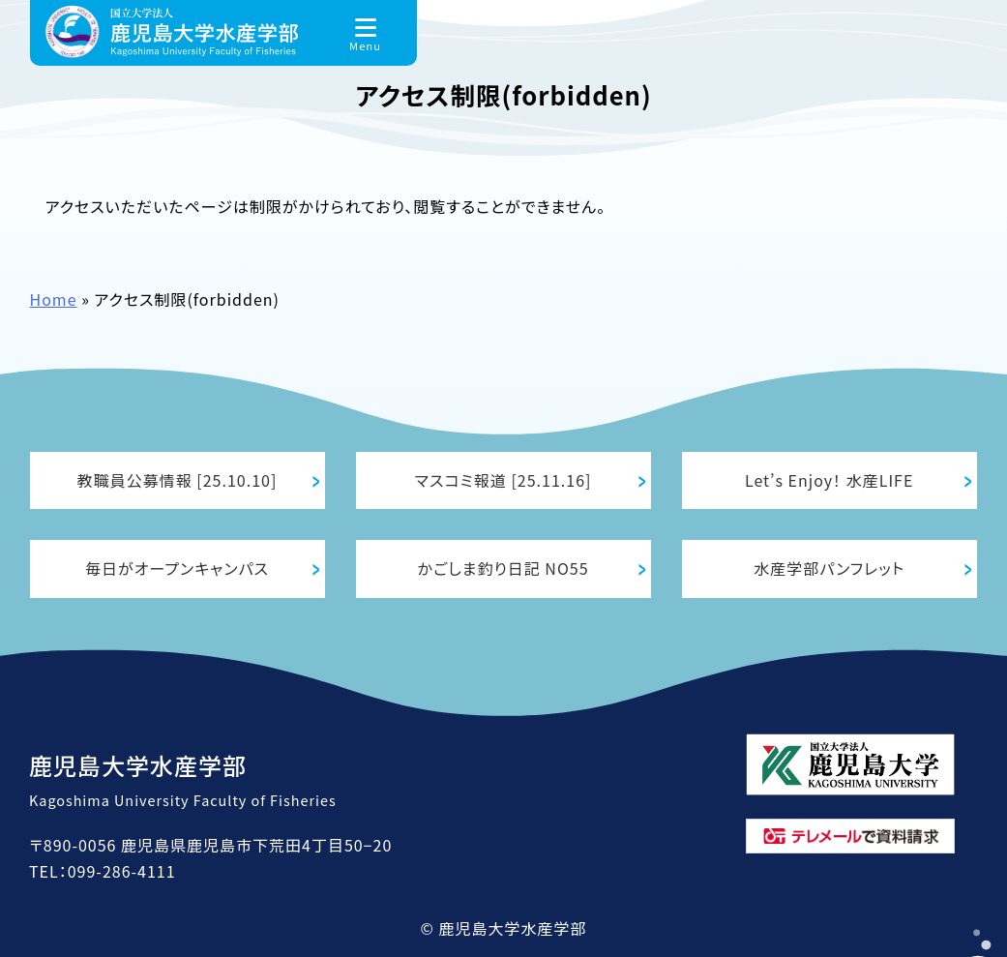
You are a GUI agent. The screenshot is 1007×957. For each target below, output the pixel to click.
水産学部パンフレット (829, 568)
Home (53, 299)
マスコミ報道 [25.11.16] (503, 480)
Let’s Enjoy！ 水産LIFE (829, 480)
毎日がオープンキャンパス (177, 568)
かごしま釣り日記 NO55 (503, 568)
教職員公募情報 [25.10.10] (177, 480)
